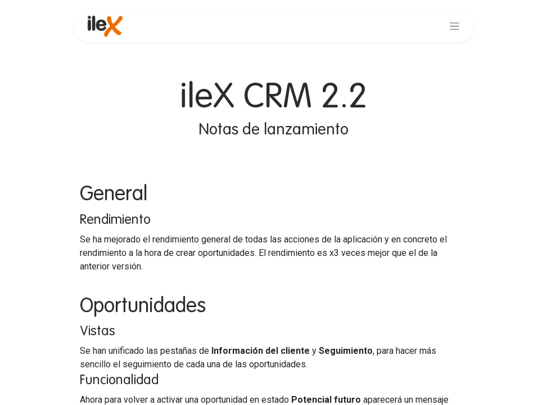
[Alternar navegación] (454, 26)
